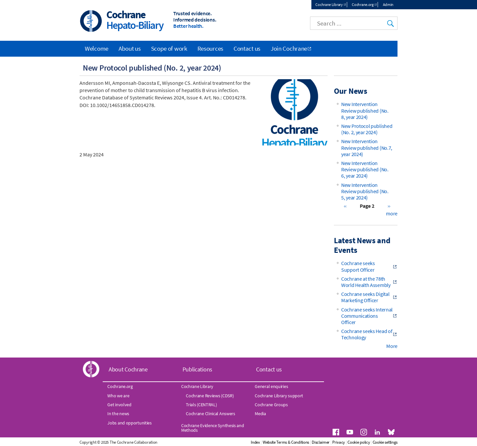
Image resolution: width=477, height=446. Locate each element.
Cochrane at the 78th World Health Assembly (366, 281)
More (392, 346)
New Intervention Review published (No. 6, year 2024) (365, 169)
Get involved (119, 405)
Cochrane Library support (279, 396)
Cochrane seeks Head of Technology (366, 334)
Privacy (338, 442)
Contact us (247, 48)
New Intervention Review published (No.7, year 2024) (366, 147)
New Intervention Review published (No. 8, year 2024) (365, 110)
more (392, 213)
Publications (197, 369)
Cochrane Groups (271, 405)
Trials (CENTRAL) (201, 405)
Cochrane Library (329, 4)
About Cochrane (128, 369)
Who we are (118, 396)
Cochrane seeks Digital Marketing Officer (365, 297)
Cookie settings (385, 442)
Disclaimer (321, 442)
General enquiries (271, 386)
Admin (388, 4)
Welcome (96, 48)
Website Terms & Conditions (286, 442)
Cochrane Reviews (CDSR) (210, 396)
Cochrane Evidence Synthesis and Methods (212, 427)
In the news (118, 414)
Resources (210, 48)
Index (255, 442)
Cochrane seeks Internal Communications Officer (367, 315)
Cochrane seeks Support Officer (358, 266)
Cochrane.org (362, 4)
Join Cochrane (289, 48)
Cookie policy (358, 442)
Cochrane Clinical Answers (210, 414)
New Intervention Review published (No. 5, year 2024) (365, 191)
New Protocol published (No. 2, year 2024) (366, 129)
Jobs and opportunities (129, 423)
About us (130, 48)
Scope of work (169, 48)
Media (260, 414)
